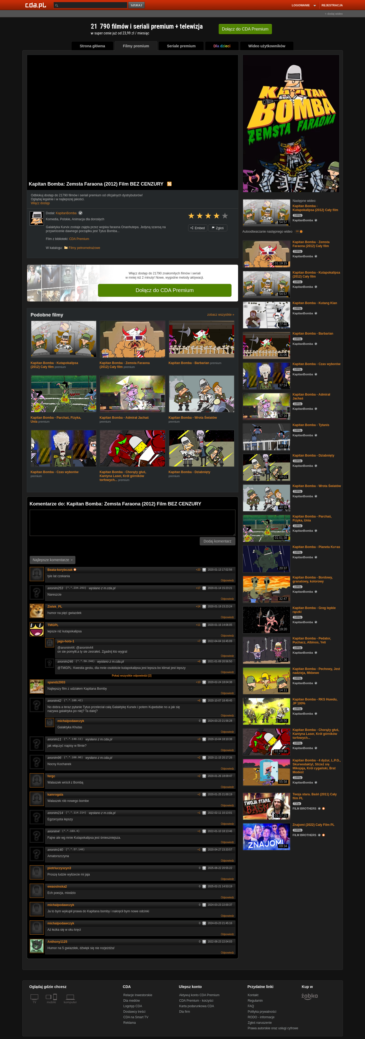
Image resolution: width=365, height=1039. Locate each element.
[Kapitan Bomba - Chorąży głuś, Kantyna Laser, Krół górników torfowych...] (266, 741)
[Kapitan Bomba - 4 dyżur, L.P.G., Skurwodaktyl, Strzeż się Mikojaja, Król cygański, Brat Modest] (266, 772)
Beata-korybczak (62, 570)
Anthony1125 (57, 942)
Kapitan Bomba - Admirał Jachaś (124, 417)
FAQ (251, 1006)
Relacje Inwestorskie (137, 995)
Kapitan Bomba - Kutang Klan (315, 303)
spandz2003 (56, 682)
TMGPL (53, 625)
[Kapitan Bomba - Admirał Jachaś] (266, 406)
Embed (198, 228)
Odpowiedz (227, 580)
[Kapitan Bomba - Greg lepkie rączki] (266, 619)
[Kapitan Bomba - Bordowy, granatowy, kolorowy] (266, 589)
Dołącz (245, 29)
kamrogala (55, 794)
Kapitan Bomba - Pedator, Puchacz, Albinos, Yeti (312, 640)
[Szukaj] (90, 5)
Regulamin (255, 1000)
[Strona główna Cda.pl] (36, 5)
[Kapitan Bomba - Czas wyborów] (266, 375)
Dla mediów (131, 1000)
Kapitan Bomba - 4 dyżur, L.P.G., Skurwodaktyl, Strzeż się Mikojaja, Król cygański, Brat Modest (317, 766)
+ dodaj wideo (334, 13)
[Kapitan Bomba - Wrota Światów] (266, 497)
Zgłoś (218, 228)
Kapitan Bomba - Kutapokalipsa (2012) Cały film (315, 208)
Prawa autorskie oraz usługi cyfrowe (273, 1028)
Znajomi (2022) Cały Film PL (314, 825)
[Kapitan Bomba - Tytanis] (266, 436)
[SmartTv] (55, 1005)
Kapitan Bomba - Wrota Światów (193, 417)
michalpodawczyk (71, 721)
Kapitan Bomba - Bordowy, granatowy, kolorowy (313, 579)
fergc (51, 776)
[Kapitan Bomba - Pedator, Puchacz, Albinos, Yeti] (266, 650)
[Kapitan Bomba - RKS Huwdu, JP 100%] (266, 711)
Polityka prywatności (262, 1012)
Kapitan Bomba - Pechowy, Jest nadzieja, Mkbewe (316, 671)
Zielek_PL (55, 606)
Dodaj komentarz (218, 541)
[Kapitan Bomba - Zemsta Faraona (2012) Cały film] (266, 253)
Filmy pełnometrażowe (84, 248)
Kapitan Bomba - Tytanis (311, 425)
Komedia (52, 219)
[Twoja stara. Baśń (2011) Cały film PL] (266, 805)
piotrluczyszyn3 (59, 868)
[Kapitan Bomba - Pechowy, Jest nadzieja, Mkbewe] (266, 680)
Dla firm (184, 1012)
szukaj (137, 5)
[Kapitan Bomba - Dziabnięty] (266, 467)
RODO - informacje (261, 1017)
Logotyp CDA (132, 1006)
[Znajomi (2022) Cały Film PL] (266, 836)
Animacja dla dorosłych (88, 219)
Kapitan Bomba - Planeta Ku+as (316, 547)
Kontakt (253, 995)
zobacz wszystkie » (220, 314)
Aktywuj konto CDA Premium (199, 995)
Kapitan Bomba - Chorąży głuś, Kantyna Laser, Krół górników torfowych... (123, 476)
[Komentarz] (132, 523)
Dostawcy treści (134, 1012)
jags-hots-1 (66, 641)
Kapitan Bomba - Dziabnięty (189, 472)
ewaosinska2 (57, 886)
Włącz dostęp (40, 203)
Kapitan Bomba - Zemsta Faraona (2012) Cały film (311, 244)
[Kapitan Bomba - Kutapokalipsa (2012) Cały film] (266, 212)
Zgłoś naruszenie (260, 1023)
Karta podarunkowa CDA (196, 1006)
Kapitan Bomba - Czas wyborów (55, 472)
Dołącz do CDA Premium (165, 290)
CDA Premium (79, 239)
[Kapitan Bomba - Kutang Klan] (266, 314)
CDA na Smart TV (135, 1017)
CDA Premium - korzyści (196, 1000)
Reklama (129, 1023)
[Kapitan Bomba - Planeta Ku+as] (266, 558)
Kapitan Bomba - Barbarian (189, 363)
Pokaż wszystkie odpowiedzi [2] (132, 675)
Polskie (65, 219)
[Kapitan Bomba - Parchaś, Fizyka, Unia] (266, 528)
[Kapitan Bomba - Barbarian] (266, 345)
